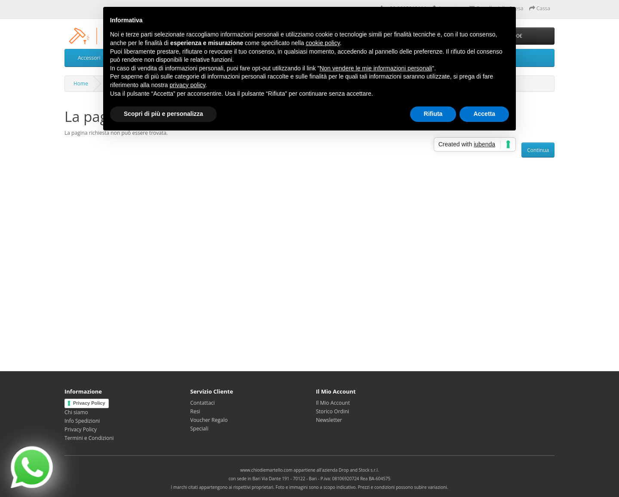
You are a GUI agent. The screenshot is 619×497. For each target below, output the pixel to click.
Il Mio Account (333, 402)
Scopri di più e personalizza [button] (163, 113)
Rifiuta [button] (433, 113)
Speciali (199, 428)
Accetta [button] (484, 113)
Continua (538, 150)
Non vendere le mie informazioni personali (375, 68)
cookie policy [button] (323, 42)
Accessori (89, 57)
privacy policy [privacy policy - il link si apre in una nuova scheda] (187, 85)
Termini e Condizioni (89, 438)
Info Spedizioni (82, 420)
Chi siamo (76, 412)
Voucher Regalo (209, 420)
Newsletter (329, 420)
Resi (195, 411)
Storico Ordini (332, 411)
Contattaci (202, 402)
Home (81, 83)
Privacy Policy (89, 403)
